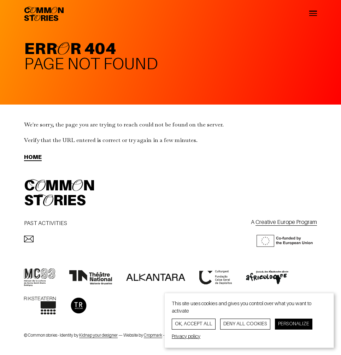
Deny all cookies (245, 323)
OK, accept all (193, 323)
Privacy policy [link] (186, 336)
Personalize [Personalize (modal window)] (293, 323)
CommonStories (44, 15)
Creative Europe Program (286, 222)
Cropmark (153, 335)
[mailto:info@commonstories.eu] (29, 239)
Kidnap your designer (98, 335)
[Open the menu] (313, 14)
